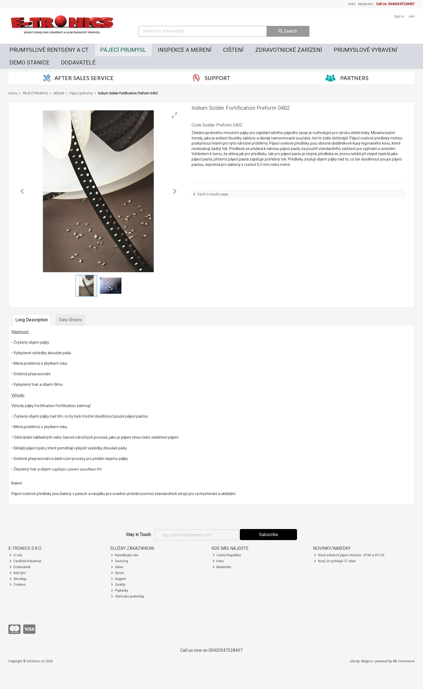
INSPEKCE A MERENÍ (185, 50)
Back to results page (212, 194)
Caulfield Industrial (25, 561)
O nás (15, 555)
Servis (117, 573)
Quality (118, 584)
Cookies (17, 584)
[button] (174, 115)
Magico (366, 661)
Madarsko (365, 4)
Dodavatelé (19, 567)
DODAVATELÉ (78, 62)
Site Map (17, 579)
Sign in (399, 16)
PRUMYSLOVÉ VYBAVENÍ (365, 50)
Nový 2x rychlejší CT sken (335, 561)
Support (118, 579)
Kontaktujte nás (124, 555)
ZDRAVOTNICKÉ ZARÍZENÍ (288, 50)
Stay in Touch (138, 534)
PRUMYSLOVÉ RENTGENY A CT (48, 50)
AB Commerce (404, 661)
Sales (117, 567)
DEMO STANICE (29, 62)
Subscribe (268, 534)
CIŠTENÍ (233, 50)
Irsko (352, 4)
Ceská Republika (227, 555)
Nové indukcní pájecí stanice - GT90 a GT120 (349, 555)
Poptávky (119, 590)
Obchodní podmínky (127, 596)
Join (411, 16)
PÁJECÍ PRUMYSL (123, 50)
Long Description (31, 319)
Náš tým (17, 573)
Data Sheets (70, 319)
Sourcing (119, 561)
